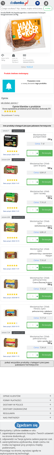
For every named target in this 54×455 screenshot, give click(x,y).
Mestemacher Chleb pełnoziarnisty (39, 278)
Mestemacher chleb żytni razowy (39, 192)
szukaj (47, 8)
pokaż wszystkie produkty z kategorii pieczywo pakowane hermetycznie (27, 363)
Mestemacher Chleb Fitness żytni (39, 307)
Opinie (4, 98)
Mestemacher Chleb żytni (39, 222)
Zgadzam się (27, 425)
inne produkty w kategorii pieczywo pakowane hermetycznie (27, 126)
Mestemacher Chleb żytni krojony (39, 164)
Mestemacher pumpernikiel (39, 135)
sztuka (6, 130)
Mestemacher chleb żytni (39, 250)
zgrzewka (18, 131)
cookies (25, 430)
